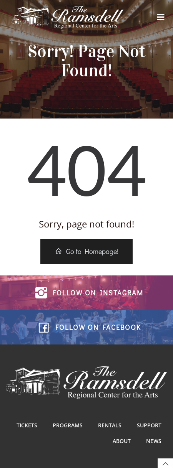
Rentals (109, 425)
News (153, 441)
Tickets (27, 425)
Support (149, 425)
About (122, 441)
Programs (68, 425)
